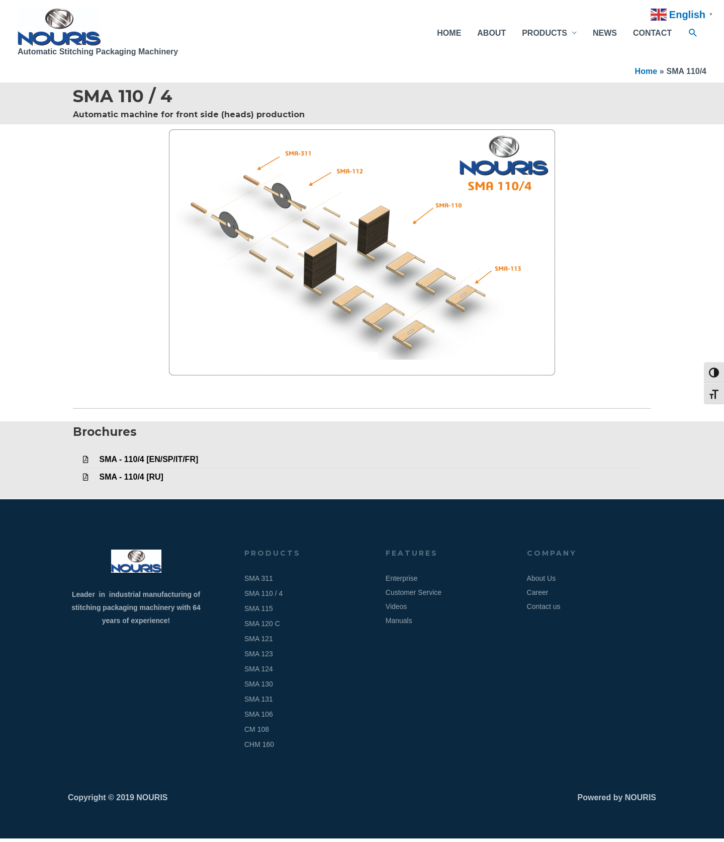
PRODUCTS (544, 34)
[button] (693, 35)
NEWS (605, 34)
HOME (449, 34)
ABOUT (491, 34)
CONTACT (652, 34)
